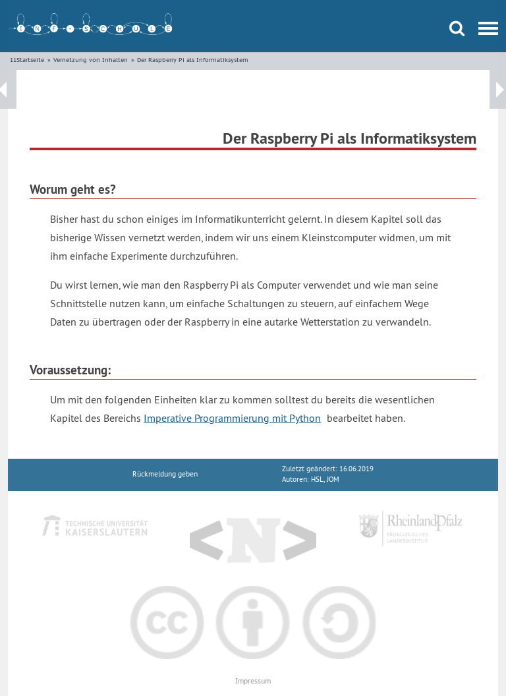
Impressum (253, 681)
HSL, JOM (325, 479)
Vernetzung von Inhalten (90, 59)
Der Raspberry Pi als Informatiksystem (192, 59)
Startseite (30, 59)
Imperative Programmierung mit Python (232, 417)
